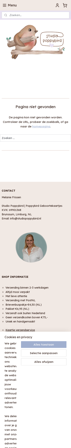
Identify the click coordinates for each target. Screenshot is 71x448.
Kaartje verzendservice (20, 330)
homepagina (41, 126)
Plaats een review (13, 418)
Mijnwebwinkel (48, 441)
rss (51, 434)
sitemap (43, 434)
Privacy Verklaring (13, 373)
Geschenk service (16, 334)
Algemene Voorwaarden (17, 369)
